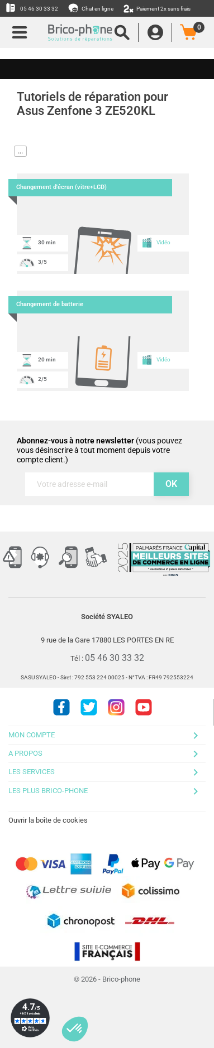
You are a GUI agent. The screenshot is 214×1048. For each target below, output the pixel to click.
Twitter (88, 707)
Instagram (116, 707)
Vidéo (155, 242)
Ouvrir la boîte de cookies (48, 820)
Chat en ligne (91, 7)
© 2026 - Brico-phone (107, 979)
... (20, 151)
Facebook (61, 707)
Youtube (143, 707)
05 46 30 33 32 (32, 8)
